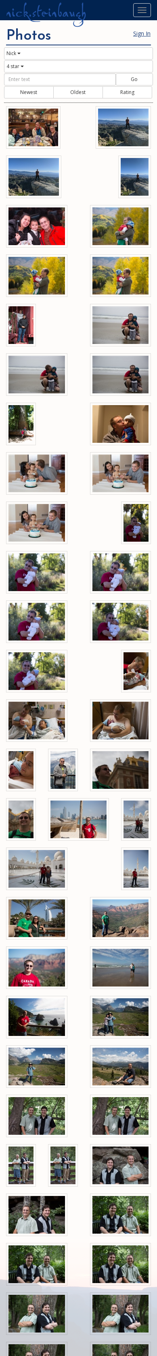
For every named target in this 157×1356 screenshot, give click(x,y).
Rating (127, 92)
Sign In (142, 33)
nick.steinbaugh (46, 12)
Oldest (78, 92)
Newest (28, 92)
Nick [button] (13, 53)
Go (134, 79)
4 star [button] (15, 66)
